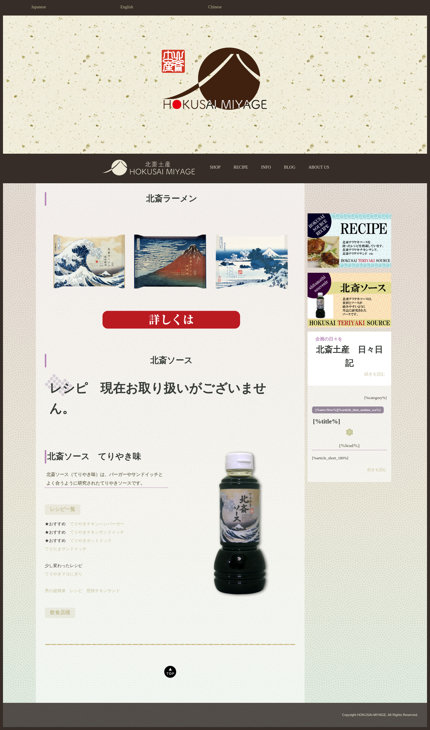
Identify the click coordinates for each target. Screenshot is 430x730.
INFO (266, 167)
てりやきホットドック (91, 540)
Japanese (38, 7)
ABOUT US (318, 167)
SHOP (215, 167)
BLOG (289, 167)
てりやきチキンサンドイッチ (97, 532)
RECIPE (241, 167)
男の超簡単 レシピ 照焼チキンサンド (82, 591)
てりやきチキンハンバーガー (97, 524)
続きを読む (374, 374)
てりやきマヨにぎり (63, 574)
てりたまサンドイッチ (66, 549)
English (126, 7)
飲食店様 (60, 612)
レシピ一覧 (62, 509)
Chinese (215, 7)
